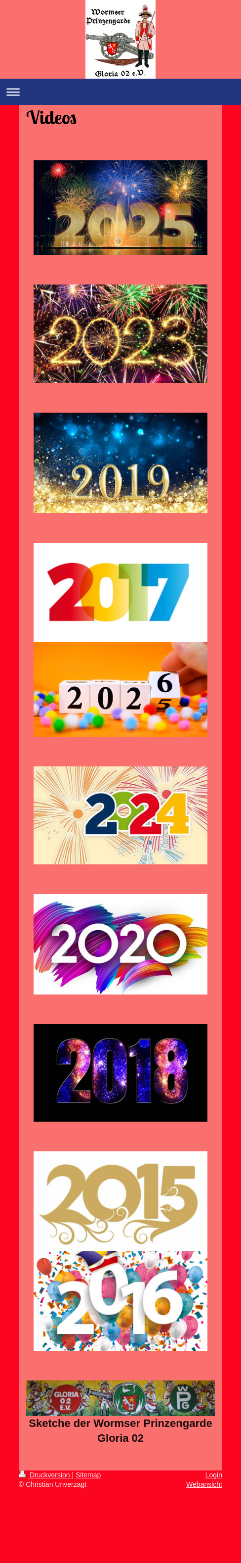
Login (213, 1475)
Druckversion (45, 1475)
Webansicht (204, 1484)
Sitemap (88, 1475)
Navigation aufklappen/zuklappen (120, 91)
